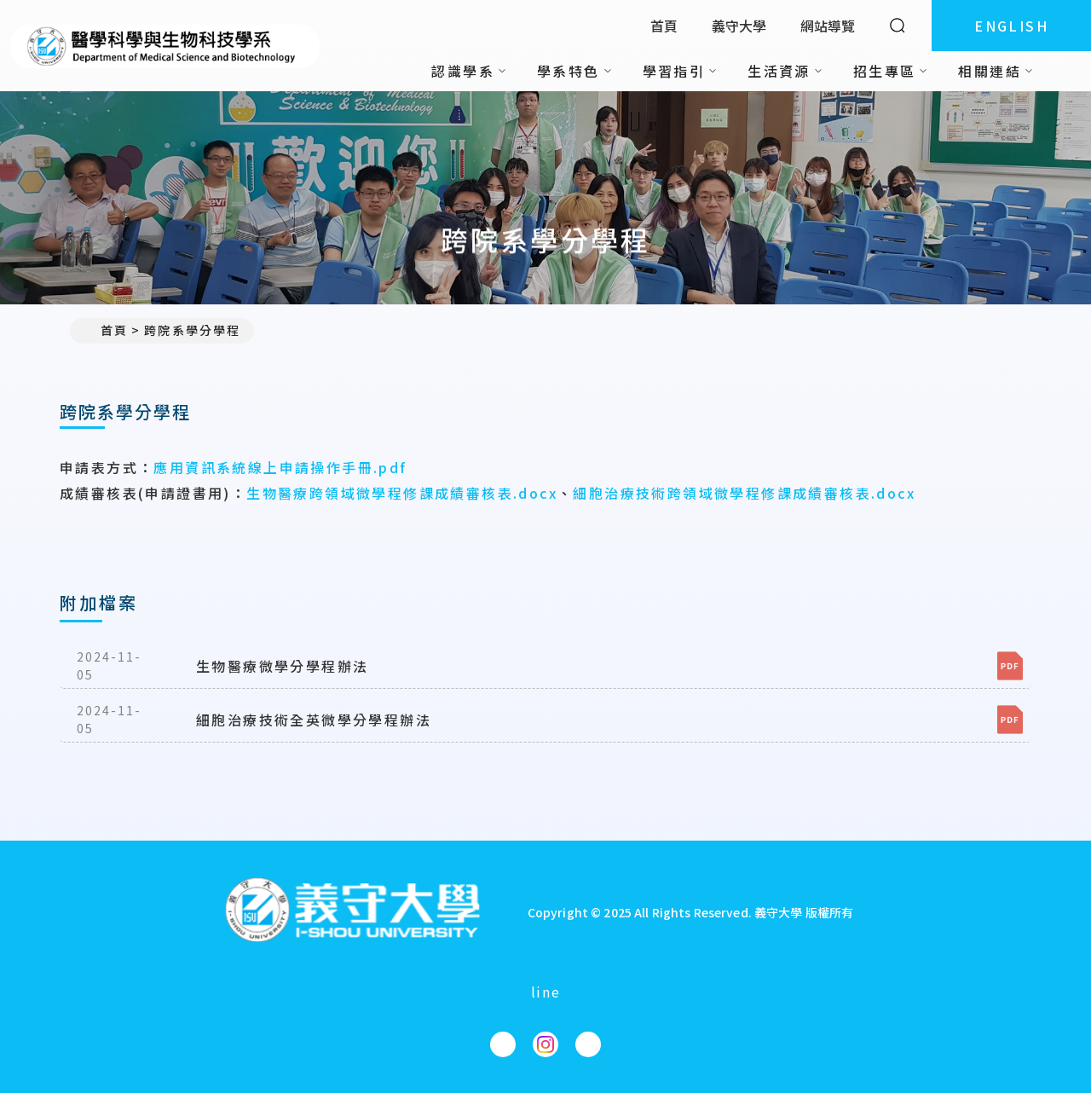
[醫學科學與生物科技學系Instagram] (545, 1044)
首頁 (664, 25)
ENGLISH (1011, 25)
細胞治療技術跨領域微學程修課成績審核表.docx (744, 493)
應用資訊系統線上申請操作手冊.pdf (280, 467)
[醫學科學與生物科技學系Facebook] (503, 1044)
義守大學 (739, 25)
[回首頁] (352, 911)
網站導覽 (827, 25)
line (545, 991)
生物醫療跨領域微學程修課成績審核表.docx (401, 493)
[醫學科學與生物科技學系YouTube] (588, 1044)
